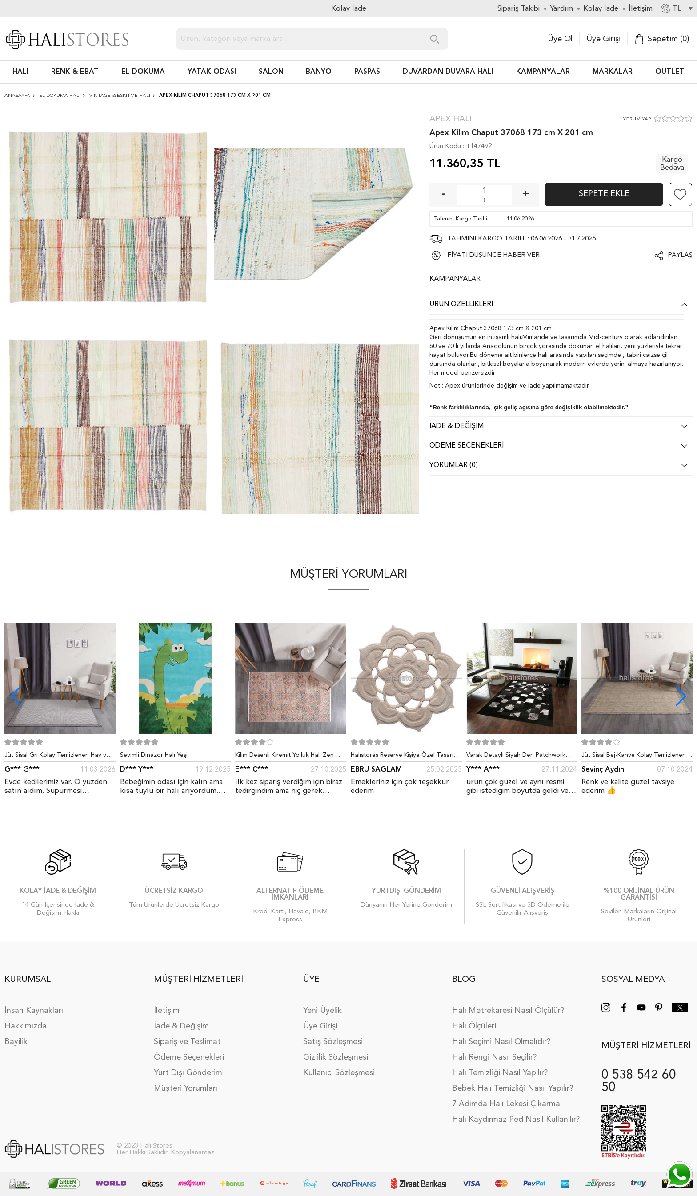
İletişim (167, 1004)
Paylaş (680, 255)
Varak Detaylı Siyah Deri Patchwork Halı (515, 757)
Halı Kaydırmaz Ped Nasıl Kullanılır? (516, 1113)
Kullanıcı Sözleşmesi (339, 1066)
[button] (681, 696)
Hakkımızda (25, 1020)
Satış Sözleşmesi (333, 1035)
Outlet (670, 72)
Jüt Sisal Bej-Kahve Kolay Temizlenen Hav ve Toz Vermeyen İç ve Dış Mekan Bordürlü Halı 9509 (635, 757)
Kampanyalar (543, 72)
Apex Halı (450, 119)
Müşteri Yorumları (185, 1082)
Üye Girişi (603, 39)
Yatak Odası (212, 72)
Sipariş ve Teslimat (187, 1035)
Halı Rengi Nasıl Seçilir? (494, 1051)
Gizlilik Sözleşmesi (335, 1051)
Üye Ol (560, 39)
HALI (20, 72)
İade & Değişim (181, 1020)
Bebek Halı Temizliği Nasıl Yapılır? (512, 1082)
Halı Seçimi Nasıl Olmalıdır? (501, 1035)
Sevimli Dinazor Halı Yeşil (154, 755)
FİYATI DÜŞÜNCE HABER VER (493, 255)
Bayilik (16, 1035)
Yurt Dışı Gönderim (188, 1066)
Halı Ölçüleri (474, 1020)
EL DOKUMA (143, 72)
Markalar (613, 72)
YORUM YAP (637, 119)
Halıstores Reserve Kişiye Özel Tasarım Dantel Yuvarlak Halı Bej (404, 757)
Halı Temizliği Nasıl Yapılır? (500, 1066)
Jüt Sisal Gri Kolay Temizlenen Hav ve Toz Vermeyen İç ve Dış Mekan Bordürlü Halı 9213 (57, 757)
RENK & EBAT (75, 72)
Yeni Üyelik (322, 1004)
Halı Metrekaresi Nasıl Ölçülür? (508, 1004)
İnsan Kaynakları (33, 1004)
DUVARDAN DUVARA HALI (448, 72)
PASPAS (367, 72)
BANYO (319, 72)
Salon (271, 72)
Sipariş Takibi (518, 8)
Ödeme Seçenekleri (189, 1051)
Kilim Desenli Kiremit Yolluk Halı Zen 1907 (284, 757)
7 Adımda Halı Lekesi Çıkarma (506, 1097)
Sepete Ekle (604, 194)
